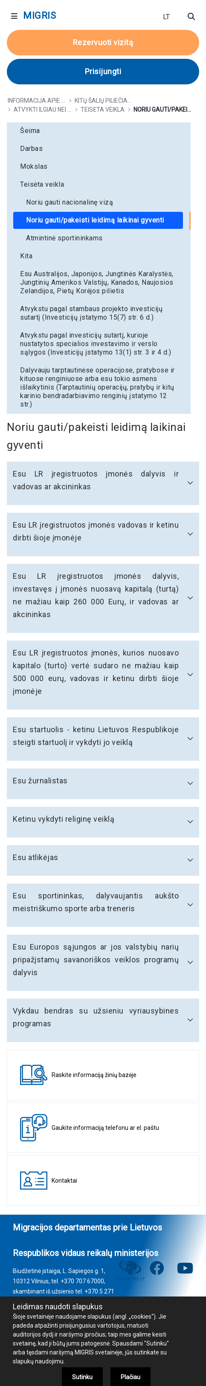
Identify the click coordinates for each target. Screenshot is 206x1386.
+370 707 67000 (82, 1281)
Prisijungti (103, 71)
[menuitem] (98, 130)
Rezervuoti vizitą (103, 42)
